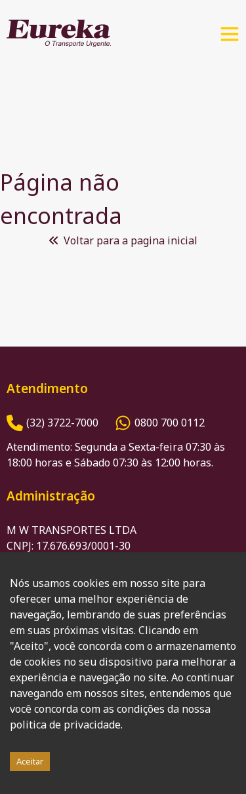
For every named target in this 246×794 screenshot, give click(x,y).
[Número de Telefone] (52, 423)
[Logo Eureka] (59, 33)
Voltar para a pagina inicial (123, 240)
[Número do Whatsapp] (160, 423)
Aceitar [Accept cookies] (29, 761)
